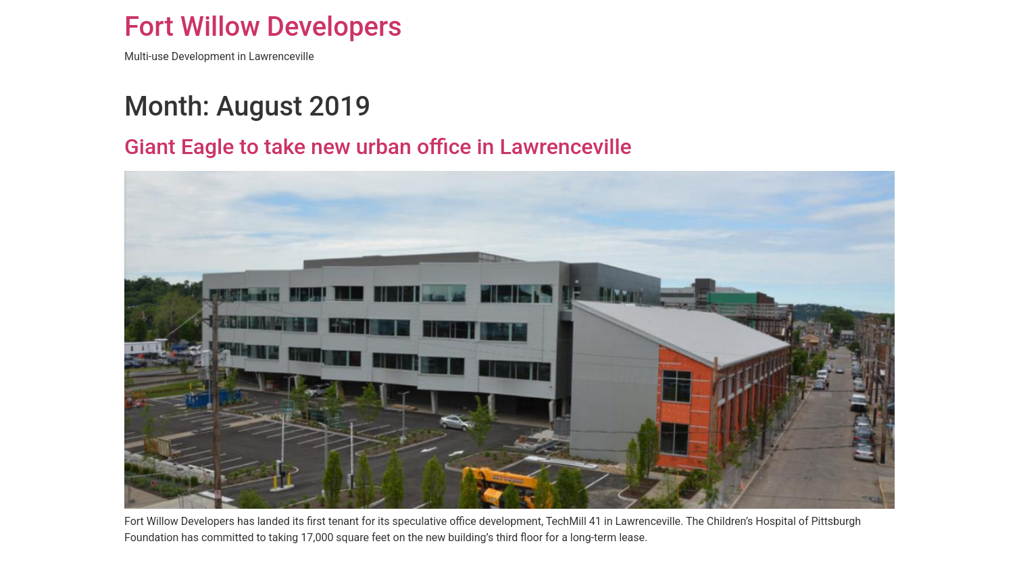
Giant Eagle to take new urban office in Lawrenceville (378, 146)
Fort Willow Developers (263, 27)
